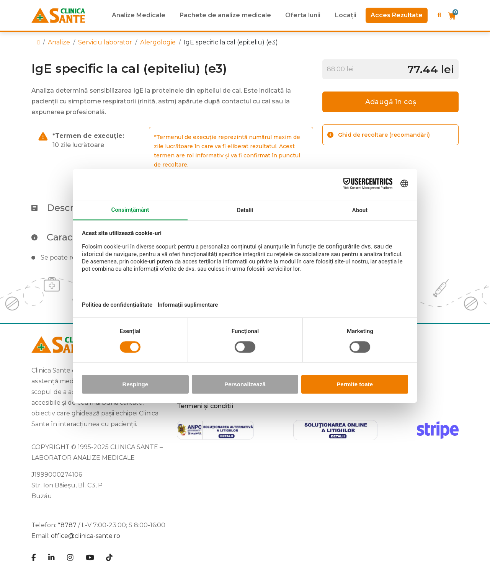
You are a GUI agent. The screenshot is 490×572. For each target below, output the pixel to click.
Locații (345, 15)
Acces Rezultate (397, 15)
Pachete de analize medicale (225, 15)
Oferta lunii (302, 15)
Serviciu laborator (105, 42)
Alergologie (158, 42)
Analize (59, 42)
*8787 (67, 525)
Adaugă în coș (390, 102)
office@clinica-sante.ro (85, 535)
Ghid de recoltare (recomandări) (378, 134)
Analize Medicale (138, 15)
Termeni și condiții (205, 406)
